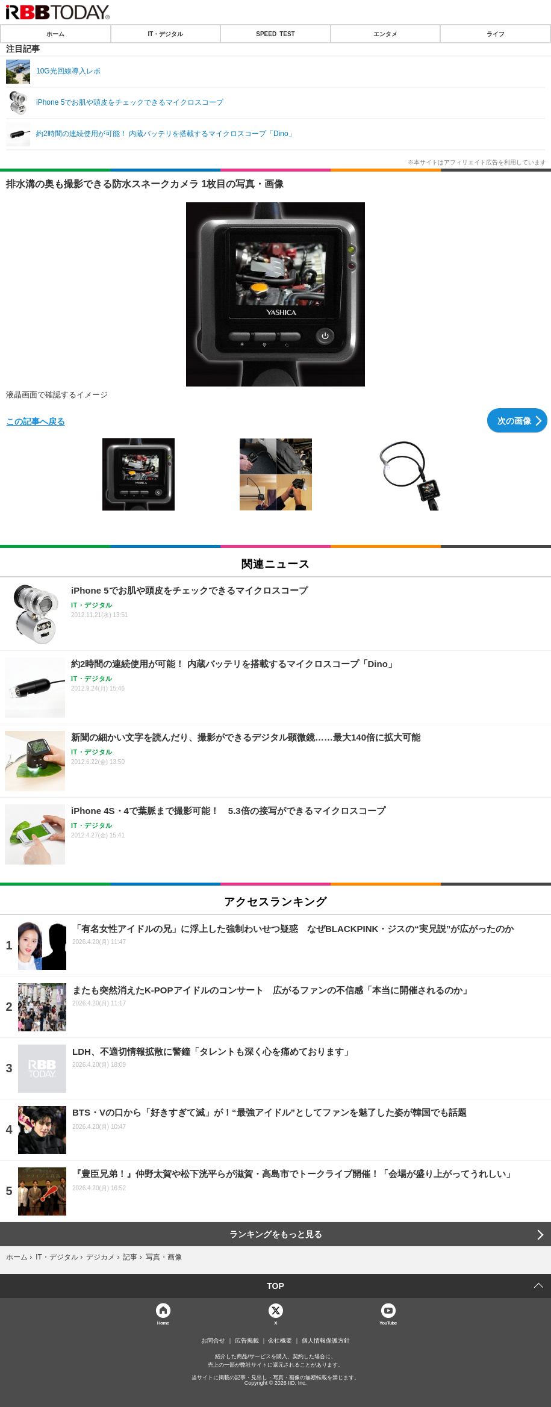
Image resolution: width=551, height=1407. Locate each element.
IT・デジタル (165, 34)
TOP (275, 1286)
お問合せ (213, 1341)
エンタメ (385, 34)
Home (163, 1322)
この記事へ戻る (35, 421)
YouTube (388, 1322)
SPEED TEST (275, 34)
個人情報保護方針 (326, 1341)
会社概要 (280, 1341)
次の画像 (514, 420)
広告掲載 (247, 1341)
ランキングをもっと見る (275, 1234)
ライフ (496, 34)
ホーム (55, 34)
